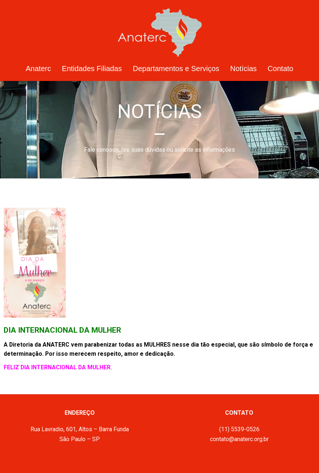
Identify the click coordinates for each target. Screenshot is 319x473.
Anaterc (38, 68)
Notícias (243, 68)
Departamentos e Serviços (176, 68)
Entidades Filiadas (92, 68)
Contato (280, 68)
